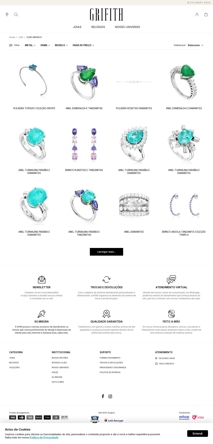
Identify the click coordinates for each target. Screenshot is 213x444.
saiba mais (62, 333)
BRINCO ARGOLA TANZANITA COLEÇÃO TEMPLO (184, 233)
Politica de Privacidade (44, 437)
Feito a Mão (58, 382)
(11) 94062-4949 (165, 358)
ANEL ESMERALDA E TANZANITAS (84, 108)
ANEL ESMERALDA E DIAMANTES (184, 108)
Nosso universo (60, 367)
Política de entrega (110, 372)
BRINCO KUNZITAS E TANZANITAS (84, 170)
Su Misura (57, 377)
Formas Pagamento (110, 358)
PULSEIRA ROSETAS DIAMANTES (134, 108)
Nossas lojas (59, 362)
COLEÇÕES (14, 367)
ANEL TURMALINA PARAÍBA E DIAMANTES (34, 171)
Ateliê (55, 372)
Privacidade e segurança (113, 367)
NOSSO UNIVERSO (127, 27)
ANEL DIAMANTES (134, 231)
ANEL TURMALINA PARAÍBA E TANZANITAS (84, 233)
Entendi (198, 433)
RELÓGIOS (98, 27)
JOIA (20, 37)
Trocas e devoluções (111, 362)
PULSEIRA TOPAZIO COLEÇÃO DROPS (34, 108)
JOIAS (77, 27)
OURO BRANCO (34, 37)
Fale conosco (164, 363)
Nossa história (60, 358)
